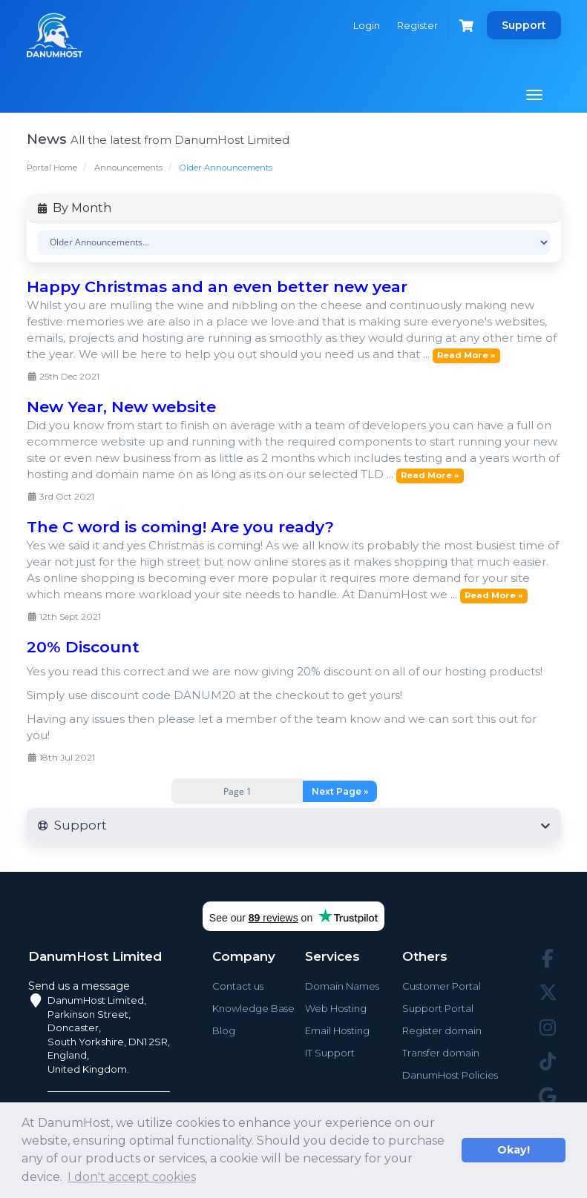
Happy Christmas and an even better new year (217, 286)
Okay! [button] (513, 1149)
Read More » (466, 355)
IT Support (330, 1053)
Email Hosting (337, 1030)
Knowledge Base (253, 1008)
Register (417, 25)
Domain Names (342, 986)
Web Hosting (336, 1008)
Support (524, 25)
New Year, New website (121, 406)
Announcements (128, 167)
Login (366, 25)
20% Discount (83, 647)
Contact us (237, 986)
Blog (223, 1030)
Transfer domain (440, 1053)
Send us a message (79, 986)
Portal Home (52, 167)
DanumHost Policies (450, 1075)
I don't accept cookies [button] (132, 1177)
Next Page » (340, 791)
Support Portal (437, 1008)
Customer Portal (441, 986)
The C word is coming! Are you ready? (180, 526)
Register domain (442, 1030)
